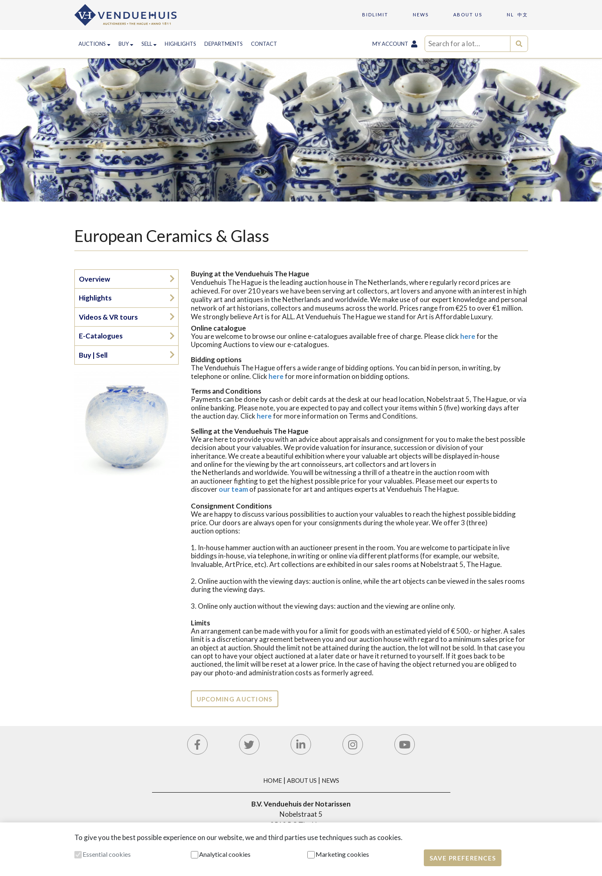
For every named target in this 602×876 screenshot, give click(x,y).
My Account (394, 43)
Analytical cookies (225, 854)
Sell (149, 43)
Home (272, 780)
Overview (94, 279)
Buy (126, 43)
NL (510, 14)
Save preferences (463, 858)
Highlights (180, 43)
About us (467, 14)
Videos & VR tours (108, 317)
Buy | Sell (93, 355)
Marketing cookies (342, 854)
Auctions (94, 43)
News (421, 14)
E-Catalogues (101, 336)
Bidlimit (375, 14)
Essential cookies (107, 854)
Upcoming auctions (235, 699)
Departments (223, 43)
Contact (264, 43)
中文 (522, 14)
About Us (302, 780)
